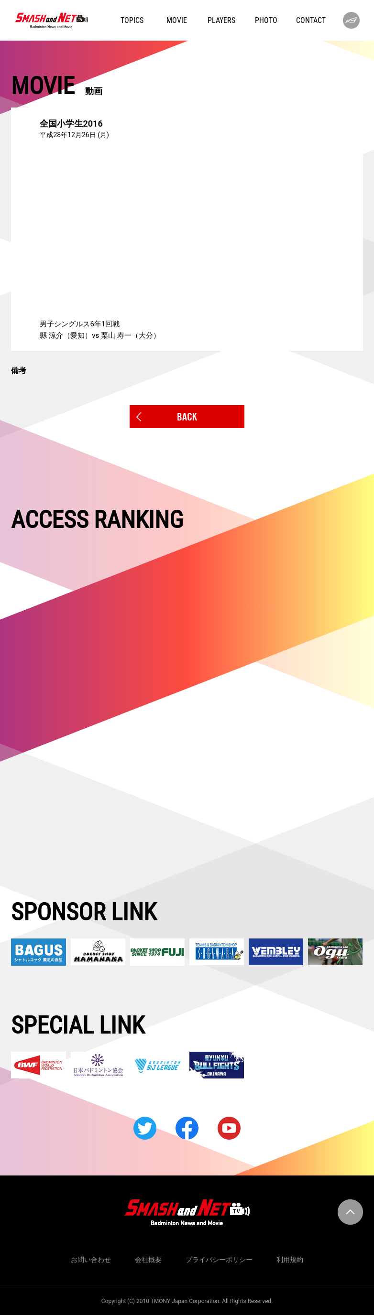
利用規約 (289, 1259)
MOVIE (176, 20)
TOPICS (132, 20)
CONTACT (311, 20)
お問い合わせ (91, 1259)
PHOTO (266, 20)
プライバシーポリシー (219, 1259)
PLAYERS (221, 20)
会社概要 (148, 1259)
